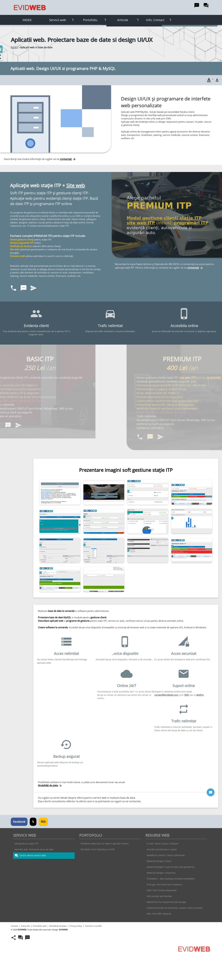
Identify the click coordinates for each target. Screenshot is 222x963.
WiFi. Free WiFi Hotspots (159, 913)
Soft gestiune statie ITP (26, 843)
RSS (43, 821)
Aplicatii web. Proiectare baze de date (33, 849)
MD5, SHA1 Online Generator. (162, 890)
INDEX (27, 20)
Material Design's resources (161, 872)
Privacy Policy (76, 926)
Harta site (25, 926)
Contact (14, 926)
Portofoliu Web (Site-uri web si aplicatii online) (104, 843)
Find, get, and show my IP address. (164, 884)
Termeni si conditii (93, 926)
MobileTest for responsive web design (166, 902)
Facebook (19, 821)
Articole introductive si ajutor (162, 849)
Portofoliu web (39, 926)
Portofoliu (95, 20)
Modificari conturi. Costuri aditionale (166, 855)
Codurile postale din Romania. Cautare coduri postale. (175, 907)
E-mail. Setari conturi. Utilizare (162, 843)
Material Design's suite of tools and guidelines (171, 866)
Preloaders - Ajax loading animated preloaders (171, 878)
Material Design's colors (159, 861)
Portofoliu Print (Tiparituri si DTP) (98, 849)
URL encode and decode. (159, 896)
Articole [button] (129, 20)
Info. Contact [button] (159, 20)
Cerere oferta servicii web (30, 855)
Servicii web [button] (62, 20)
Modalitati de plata (58, 926)
